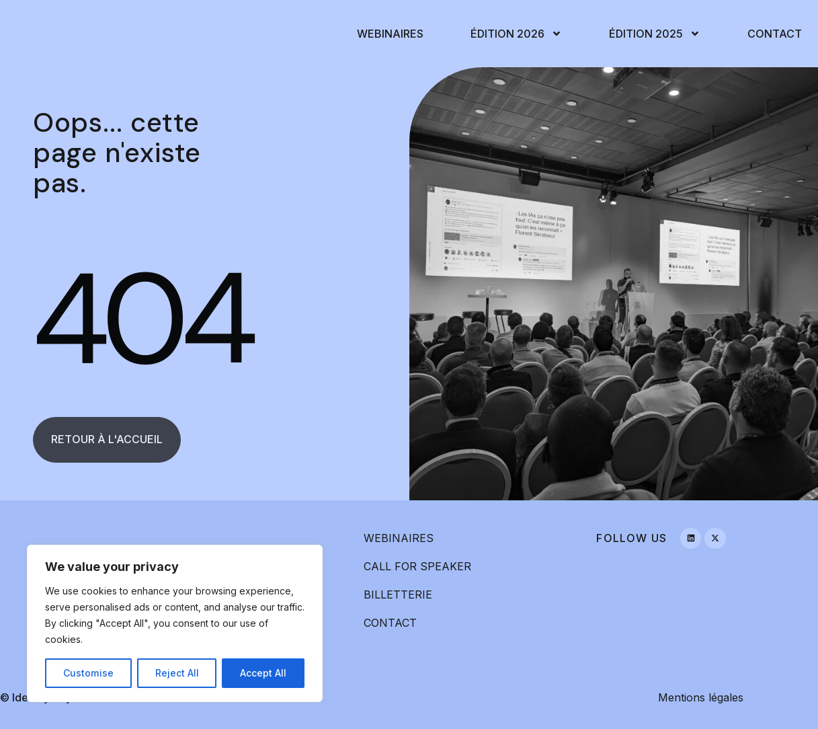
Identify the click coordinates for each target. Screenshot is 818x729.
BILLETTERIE (398, 594)
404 (141, 318)
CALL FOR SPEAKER (417, 566)
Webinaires (390, 33)
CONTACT (390, 622)
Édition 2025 (654, 33)
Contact (774, 33)
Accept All (263, 673)
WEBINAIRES (399, 538)
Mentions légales (700, 697)
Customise (88, 673)
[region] (175, 623)
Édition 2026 (516, 33)
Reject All (176, 673)
